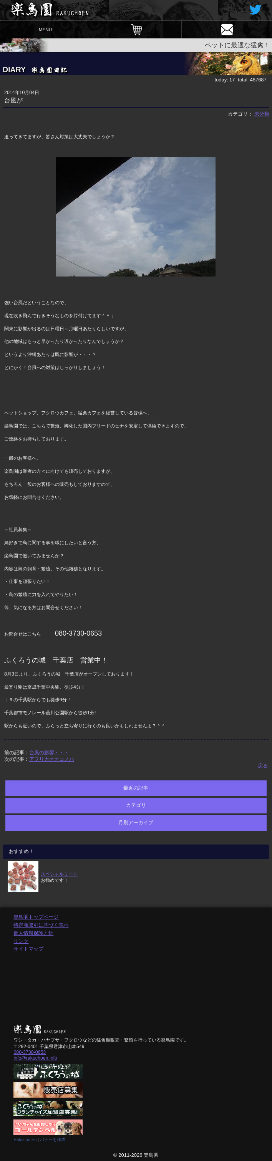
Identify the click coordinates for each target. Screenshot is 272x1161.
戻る (263, 765)
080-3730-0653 (29, 1052)
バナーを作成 (52, 1139)
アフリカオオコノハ (51, 759)
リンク (20, 941)
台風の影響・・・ (49, 752)
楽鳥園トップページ (35, 917)
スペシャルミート (59, 873)
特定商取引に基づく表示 (40, 925)
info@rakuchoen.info (35, 1058)
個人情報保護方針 (33, 933)
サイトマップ (28, 949)
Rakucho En (24, 1139)
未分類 (261, 114)
